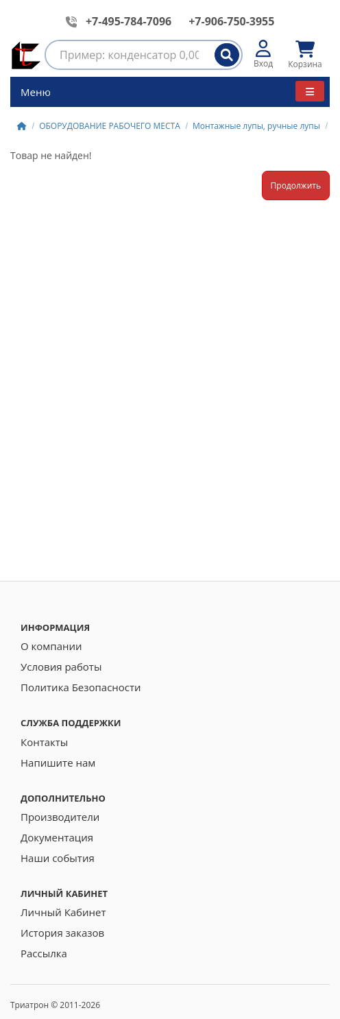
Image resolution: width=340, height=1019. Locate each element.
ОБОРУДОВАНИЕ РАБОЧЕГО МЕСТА (109, 126)
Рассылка (44, 953)
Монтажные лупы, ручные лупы (256, 126)
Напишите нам (58, 762)
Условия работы (61, 666)
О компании (51, 646)
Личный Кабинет (63, 912)
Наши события (58, 858)
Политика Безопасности (81, 687)
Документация (57, 837)
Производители (60, 817)
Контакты (44, 742)
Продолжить (296, 185)
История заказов (62, 932)
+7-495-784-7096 (128, 21)
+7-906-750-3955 (231, 21)
